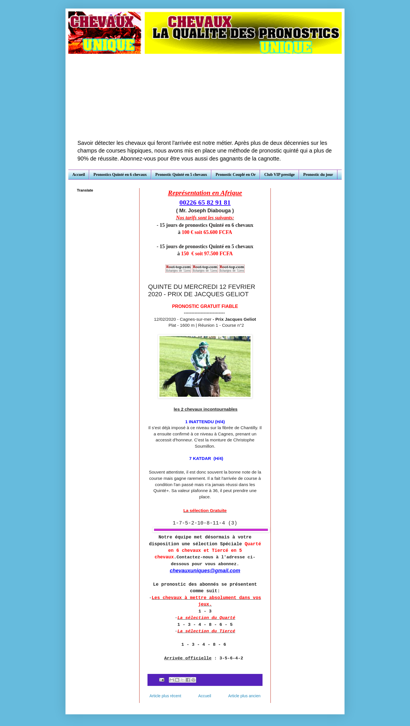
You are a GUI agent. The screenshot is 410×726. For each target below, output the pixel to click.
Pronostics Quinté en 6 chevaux (120, 174)
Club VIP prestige (279, 174)
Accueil (78, 174)
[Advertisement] (205, 96)
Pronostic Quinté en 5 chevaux (181, 174)
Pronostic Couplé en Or (236, 174)
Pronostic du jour (318, 174)
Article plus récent (165, 696)
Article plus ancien (244, 696)
